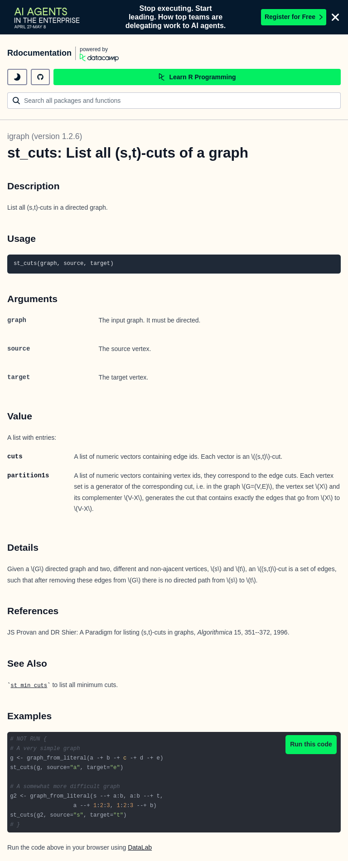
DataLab (140, 847)
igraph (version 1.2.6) (44, 136)
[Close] (335, 17)
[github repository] (40, 77)
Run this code (311, 744)
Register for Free (294, 16)
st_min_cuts (28, 686)
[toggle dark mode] (17, 77)
